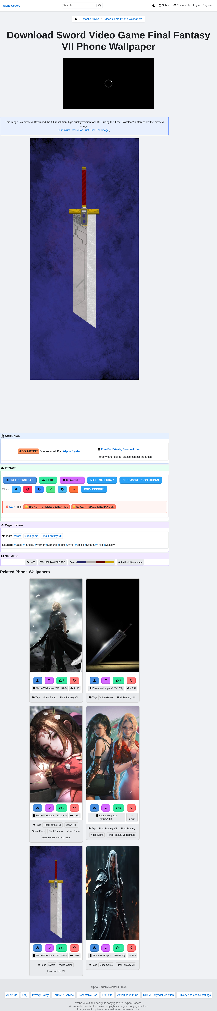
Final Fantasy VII (52, 535)
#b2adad (91, 562)
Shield (80, 544)
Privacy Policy (40, 995)
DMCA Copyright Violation (158, 995)
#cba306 (109, 562)
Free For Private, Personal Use (120, 449)
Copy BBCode (94, 489)
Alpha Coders (11, 5)
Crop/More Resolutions (141, 480)
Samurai (52, 544)
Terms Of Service (63, 995)
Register (207, 5)
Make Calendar (102, 480)
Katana (90, 544)
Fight (62, 544)
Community (181, 5)
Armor (70, 544)
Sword (51, 965)
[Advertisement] (84, 406)
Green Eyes (38, 831)
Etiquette (107, 995)
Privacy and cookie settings (195, 995)
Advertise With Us (127, 995)
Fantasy (29, 544)
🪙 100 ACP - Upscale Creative (46, 506)
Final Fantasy (56, 831)
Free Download (19, 480)
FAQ (24, 995)
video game (31, 535)
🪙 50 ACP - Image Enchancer (93, 506)
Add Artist (28, 451)
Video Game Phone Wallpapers (123, 19)
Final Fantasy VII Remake (56, 837)
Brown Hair (71, 825)
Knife (99, 544)
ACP (11, 506)
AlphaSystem (72, 451)
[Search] (99, 5)
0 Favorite (72, 480)
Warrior (40, 544)
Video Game (49, 697)
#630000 (100, 562)
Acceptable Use (88, 995)
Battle (18, 544)
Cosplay (109, 544)
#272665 (81, 562)
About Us (11, 995)
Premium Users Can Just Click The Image (84, 130)
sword (17, 535)
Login (196, 5)
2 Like (48, 480)
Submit (164, 5)
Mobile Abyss (91, 19)
